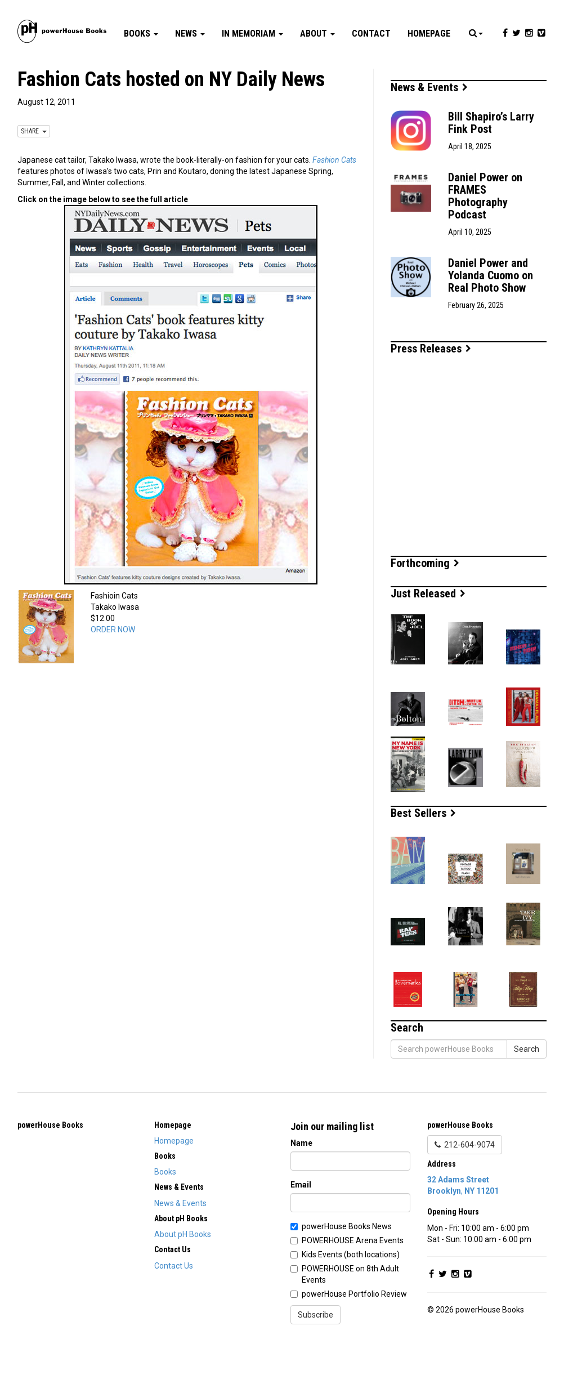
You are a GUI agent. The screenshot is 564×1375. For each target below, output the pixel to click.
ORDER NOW (113, 663)
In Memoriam (252, 67)
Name (301, 1176)
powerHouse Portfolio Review (354, 1327)
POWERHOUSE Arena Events (353, 1274)
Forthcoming (425, 597)
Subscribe (315, 1348)
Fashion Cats (334, 193)
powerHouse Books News (347, 1260)
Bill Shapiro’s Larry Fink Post (491, 156)
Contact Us (173, 1299)
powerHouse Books (50, 1158)
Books (141, 67)
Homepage (429, 67)
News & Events (429, 121)
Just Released (428, 627)
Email (300, 1218)
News (190, 67)
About (317, 67)
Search (526, 1082)
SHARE (34, 165)
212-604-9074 (465, 1178)
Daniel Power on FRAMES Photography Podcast (485, 229)
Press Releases (431, 382)
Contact (371, 67)
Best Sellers (423, 847)
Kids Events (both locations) (351, 1288)
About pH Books (182, 1268)
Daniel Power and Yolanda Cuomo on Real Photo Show (490, 309)
